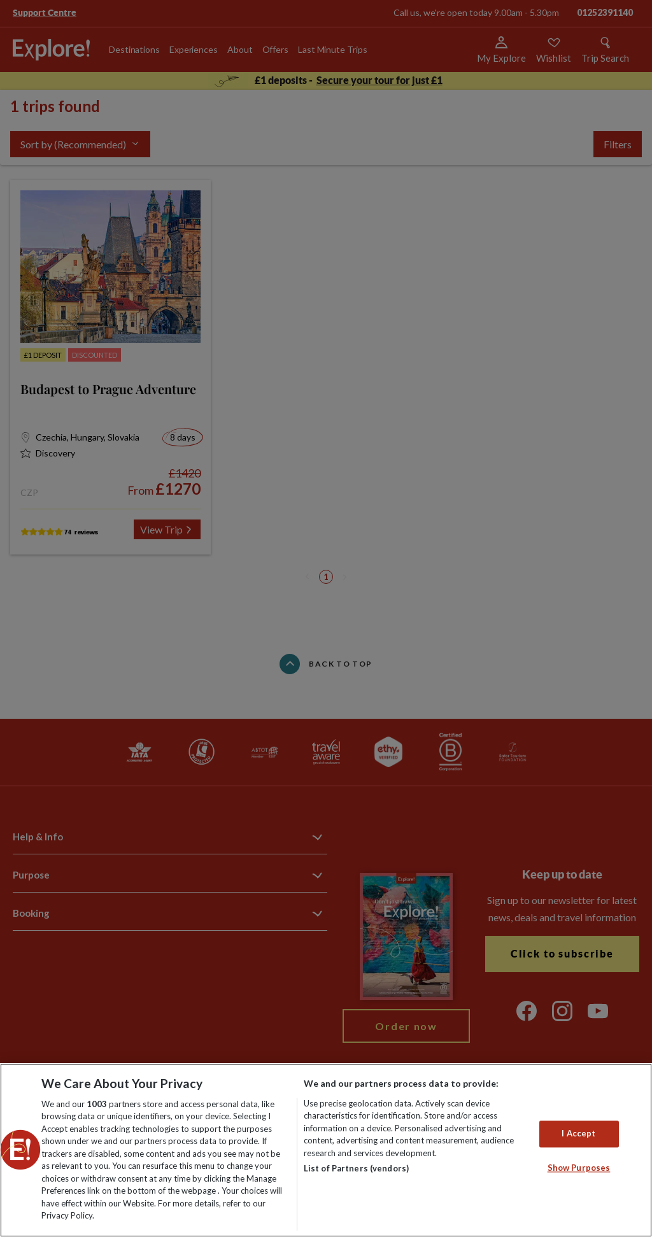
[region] (326, 1150)
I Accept (578, 1134)
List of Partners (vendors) (356, 1168)
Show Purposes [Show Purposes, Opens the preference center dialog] (579, 1168)
